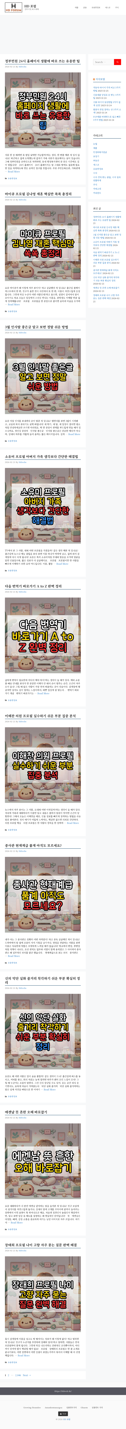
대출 (76, 7)
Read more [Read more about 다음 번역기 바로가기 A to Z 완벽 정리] (43, 693)
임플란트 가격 (97, 1407)
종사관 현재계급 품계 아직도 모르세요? (33, 845)
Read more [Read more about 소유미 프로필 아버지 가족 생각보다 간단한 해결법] (62, 563)
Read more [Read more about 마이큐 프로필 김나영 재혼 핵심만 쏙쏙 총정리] (14, 304)
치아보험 (100, 79)
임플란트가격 (71, 1407)
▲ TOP (63, 1413)
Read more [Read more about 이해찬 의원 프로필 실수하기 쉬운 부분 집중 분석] (73, 822)
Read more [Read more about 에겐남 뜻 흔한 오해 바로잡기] (17, 1222)
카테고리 (97, 188)
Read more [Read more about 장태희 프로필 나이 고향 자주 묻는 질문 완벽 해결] (24, 1355)
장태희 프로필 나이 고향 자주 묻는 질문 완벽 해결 (41, 1244)
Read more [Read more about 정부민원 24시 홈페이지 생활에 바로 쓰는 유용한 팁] (14, 171)
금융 (85, 7)
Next (27, 1375)
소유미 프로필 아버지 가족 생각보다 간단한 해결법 (41, 456)
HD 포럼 (30, 6)
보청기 (96, 156)
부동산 (96, 160)
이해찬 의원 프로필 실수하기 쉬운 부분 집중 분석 (40, 715)
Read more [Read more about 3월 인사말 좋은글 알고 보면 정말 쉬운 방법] (74, 434)
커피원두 (97, 192)
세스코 (107, 7)
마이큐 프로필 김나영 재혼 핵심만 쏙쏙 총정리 (38, 193)
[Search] (117, 62)
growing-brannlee (32, 1407)
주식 (117, 7)
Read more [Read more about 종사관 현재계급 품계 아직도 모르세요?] (14, 955)
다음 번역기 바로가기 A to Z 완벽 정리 (33, 586)
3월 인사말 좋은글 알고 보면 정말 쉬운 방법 (36, 326)
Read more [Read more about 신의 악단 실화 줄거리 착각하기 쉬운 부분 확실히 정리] (50, 1089)
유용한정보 (96, 7)
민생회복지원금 (100, 152)
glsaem (84, 1407)
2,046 (18, 1375)
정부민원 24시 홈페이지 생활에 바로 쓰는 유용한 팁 (42, 61)
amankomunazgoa (53, 1407)
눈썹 (95, 143)
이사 (95, 173)
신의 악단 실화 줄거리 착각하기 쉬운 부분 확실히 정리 (42, 980)
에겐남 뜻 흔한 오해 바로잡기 (26, 1112)
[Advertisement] (63, 33)
